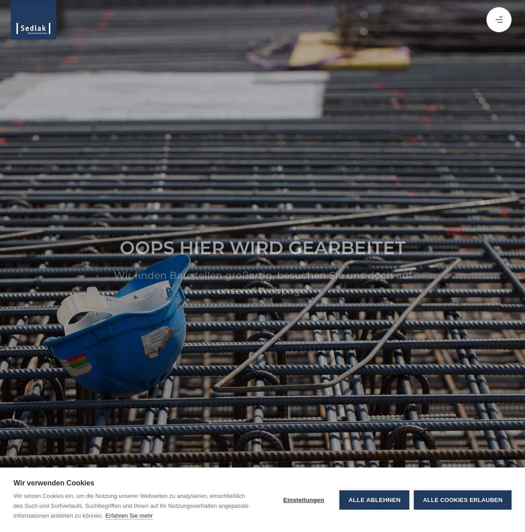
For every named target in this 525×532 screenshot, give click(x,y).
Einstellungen (303, 500)
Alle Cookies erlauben (463, 500)
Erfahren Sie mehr (129, 515)
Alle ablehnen (374, 500)
